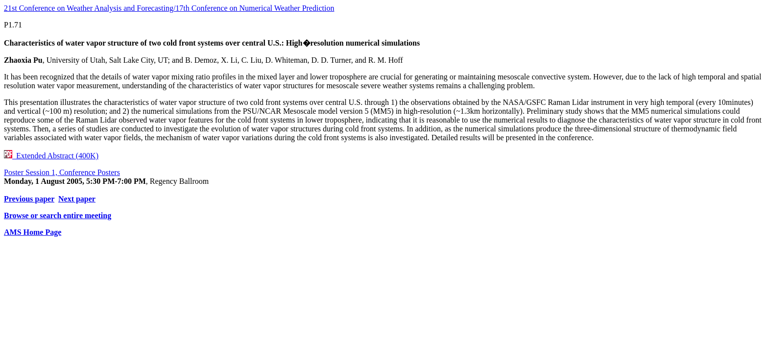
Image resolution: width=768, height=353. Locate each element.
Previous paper (29, 199)
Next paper (77, 199)
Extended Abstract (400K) (51, 155)
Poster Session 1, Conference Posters (62, 172)
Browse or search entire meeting (57, 215)
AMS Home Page (32, 232)
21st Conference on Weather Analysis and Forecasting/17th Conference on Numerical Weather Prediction (169, 8)
